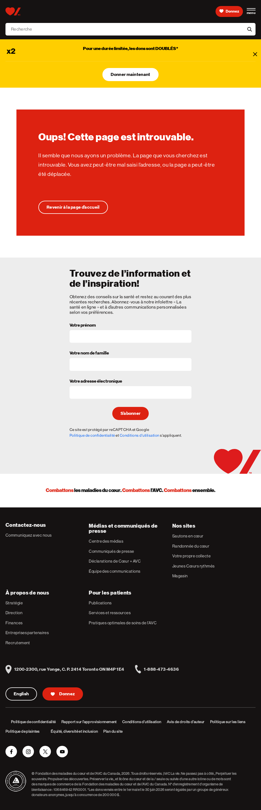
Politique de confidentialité (92, 435)
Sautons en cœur (187, 536)
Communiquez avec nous (28, 535)
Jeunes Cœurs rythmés (193, 566)
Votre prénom (83, 325)
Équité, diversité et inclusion (74, 731)
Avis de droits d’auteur (186, 722)
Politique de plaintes (22, 731)
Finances (14, 622)
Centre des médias (106, 541)
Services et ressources (110, 612)
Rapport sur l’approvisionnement (89, 722)
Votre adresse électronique (96, 381)
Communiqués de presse (111, 551)
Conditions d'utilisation (139, 435)
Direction (13, 612)
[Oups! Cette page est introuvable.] (73, 207)
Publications (100, 603)
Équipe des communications (114, 571)
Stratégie (14, 603)
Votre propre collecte (191, 556)
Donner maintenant (130, 74)
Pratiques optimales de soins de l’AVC (123, 622)
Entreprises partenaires (27, 632)
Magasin (180, 575)
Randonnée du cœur (191, 546)
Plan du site (112, 731)
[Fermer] (255, 54)
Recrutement (17, 642)
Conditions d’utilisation (141, 722)
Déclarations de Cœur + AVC (115, 561)
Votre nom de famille (89, 353)
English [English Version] (21, 694)
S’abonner (131, 413)
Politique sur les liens (228, 722)
